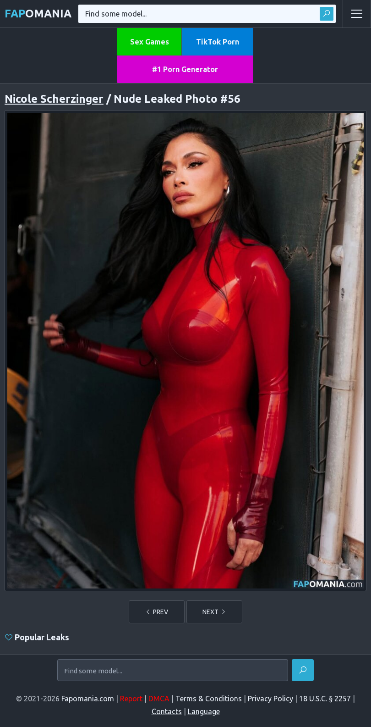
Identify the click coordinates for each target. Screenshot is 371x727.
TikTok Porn (217, 42)
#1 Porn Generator (185, 69)
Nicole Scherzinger (54, 99)
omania (38, 13)
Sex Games (149, 42)
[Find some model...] (172, 671)
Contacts (167, 711)
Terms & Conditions (208, 698)
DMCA (158, 698)
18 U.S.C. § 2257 (325, 698)
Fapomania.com (87, 698)
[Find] (303, 670)
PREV (156, 612)
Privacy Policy (270, 698)
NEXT (214, 612)
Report (131, 698)
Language (204, 711)
